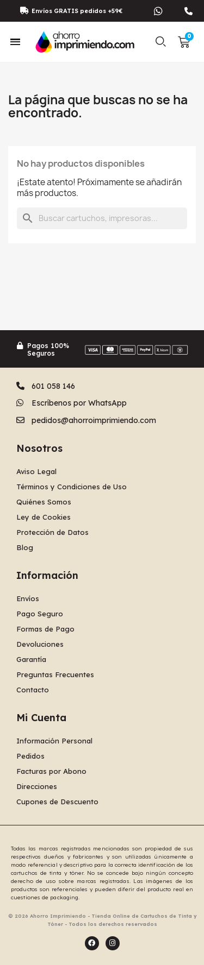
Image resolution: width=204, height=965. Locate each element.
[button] (161, 42)
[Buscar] (102, 218)
